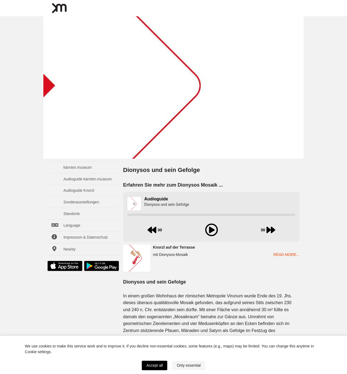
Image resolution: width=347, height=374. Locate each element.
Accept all (154, 365)
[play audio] (211, 230)
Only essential (189, 365)
